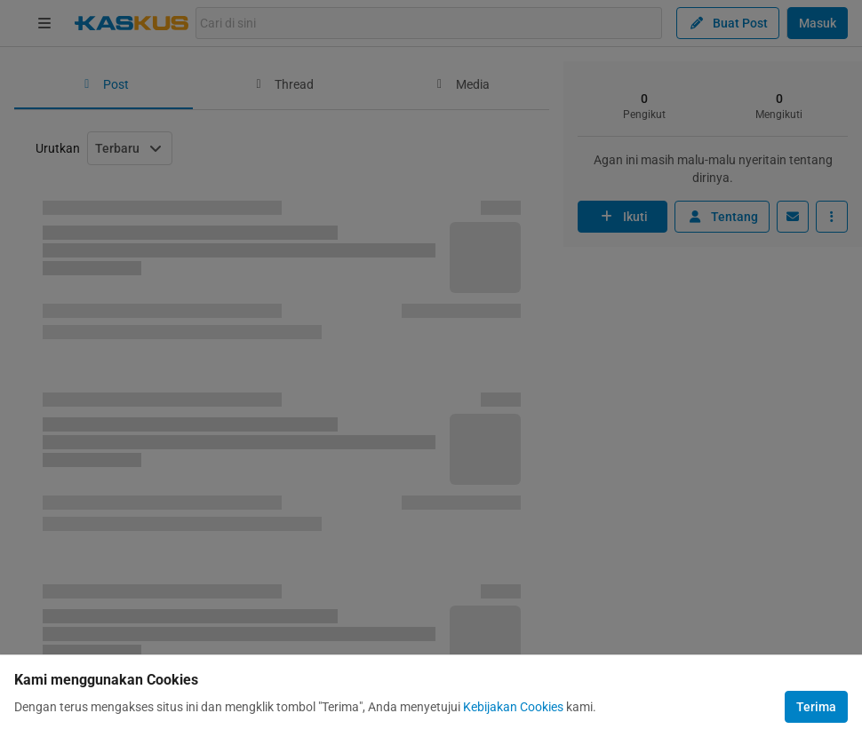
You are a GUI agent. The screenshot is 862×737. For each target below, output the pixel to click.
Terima (816, 707)
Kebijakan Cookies (513, 707)
